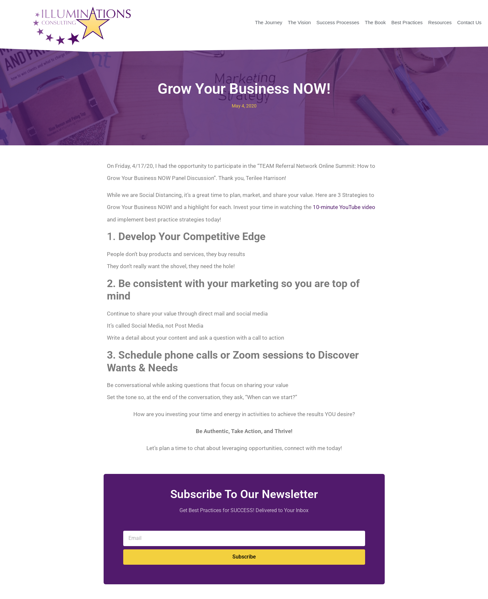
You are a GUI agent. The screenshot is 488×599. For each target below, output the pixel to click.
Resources (440, 22)
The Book (375, 22)
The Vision (299, 22)
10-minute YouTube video (344, 207)
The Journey (268, 22)
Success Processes (337, 22)
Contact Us (469, 22)
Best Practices (407, 22)
